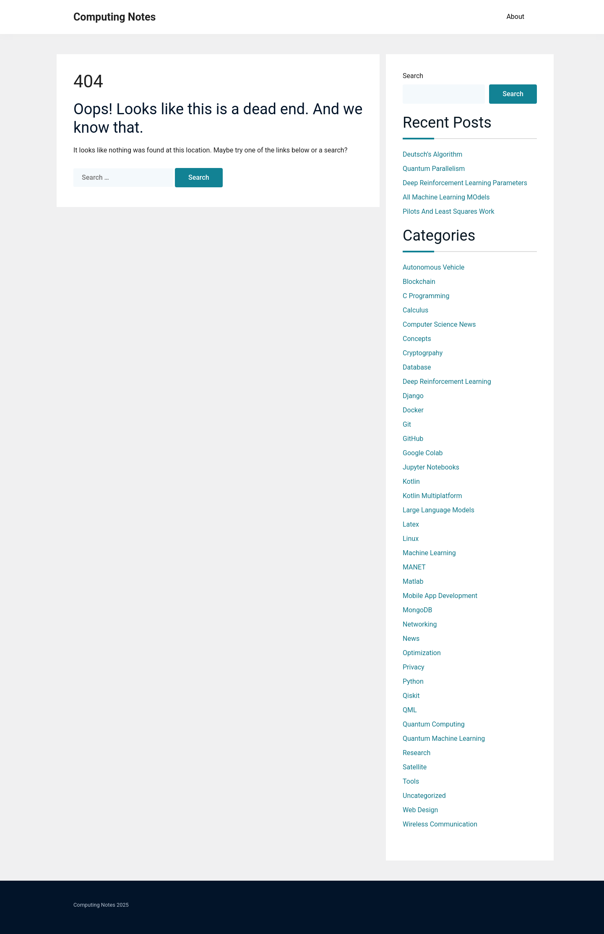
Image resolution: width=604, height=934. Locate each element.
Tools (411, 781)
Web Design (420, 810)
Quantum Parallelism (434, 169)
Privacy (413, 667)
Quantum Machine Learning (444, 738)
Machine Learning (429, 553)
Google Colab (423, 453)
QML (410, 710)
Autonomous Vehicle (433, 267)
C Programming (426, 296)
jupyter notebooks (431, 467)
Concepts (417, 339)
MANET (414, 567)
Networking (420, 624)
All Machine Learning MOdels (446, 197)
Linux (411, 539)
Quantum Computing (434, 724)
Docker (413, 410)
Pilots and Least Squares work (449, 211)
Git (407, 424)
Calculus (415, 310)
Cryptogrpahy (423, 353)
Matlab (413, 581)
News (411, 639)
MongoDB (417, 610)
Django (413, 396)
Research (416, 753)
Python (413, 681)
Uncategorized (424, 796)
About (515, 17)
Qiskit (411, 696)
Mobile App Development (440, 596)
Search (413, 76)
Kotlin (411, 481)
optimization (422, 653)
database (417, 367)
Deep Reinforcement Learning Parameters (465, 183)
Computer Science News (439, 324)
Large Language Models (438, 510)
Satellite (415, 767)
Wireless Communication (440, 824)
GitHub (413, 439)
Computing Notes (114, 17)
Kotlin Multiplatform (432, 496)
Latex (411, 524)
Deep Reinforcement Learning (447, 382)
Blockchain (419, 282)
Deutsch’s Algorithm (432, 154)
